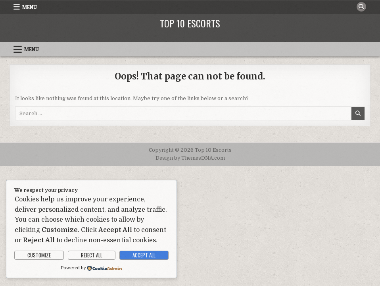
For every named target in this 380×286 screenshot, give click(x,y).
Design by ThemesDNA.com (190, 158)
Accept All (143, 255)
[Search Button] (361, 7)
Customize (39, 255)
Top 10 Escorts (190, 23)
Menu (29, 7)
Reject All (91, 255)
